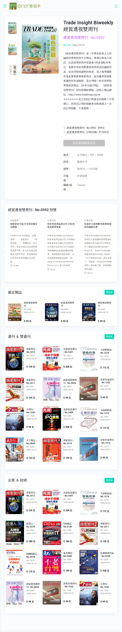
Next (118, 249)
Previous (3, 249)
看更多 (109, 292)
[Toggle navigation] (116, 6)
